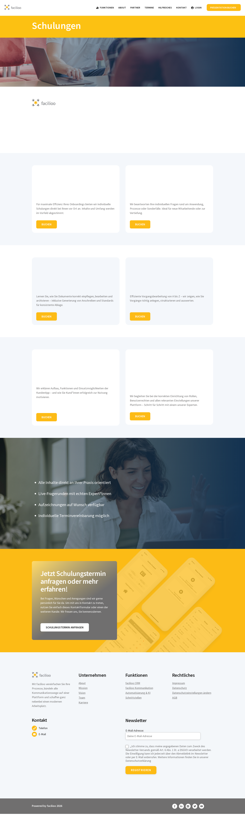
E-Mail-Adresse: (162, 736)
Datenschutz (179, 691)
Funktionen (105, 7)
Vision (82, 696)
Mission (83, 691)
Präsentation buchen (223, 7)
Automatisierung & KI (138, 696)
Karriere (83, 705)
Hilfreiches (165, 7)
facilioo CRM (132, 686)
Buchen (47, 225)
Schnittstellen (133, 700)
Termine (149, 7)
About (122, 7)
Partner (135, 7)
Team (82, 700)
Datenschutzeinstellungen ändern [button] (191, 696)
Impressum (178, 686)
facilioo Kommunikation (139, 691)
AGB (174, 700)
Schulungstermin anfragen (65, 630)
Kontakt (181, 7)
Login (196, 7)
